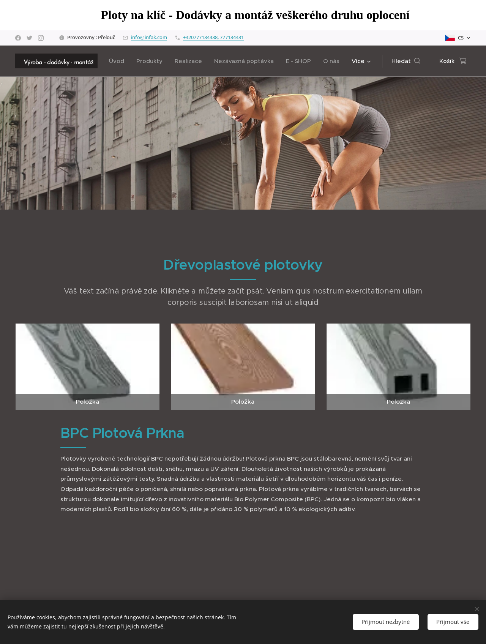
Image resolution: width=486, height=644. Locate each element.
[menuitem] (118, 61)
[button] (406, 61)
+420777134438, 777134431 (213, 37)
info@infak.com (149, 37)
